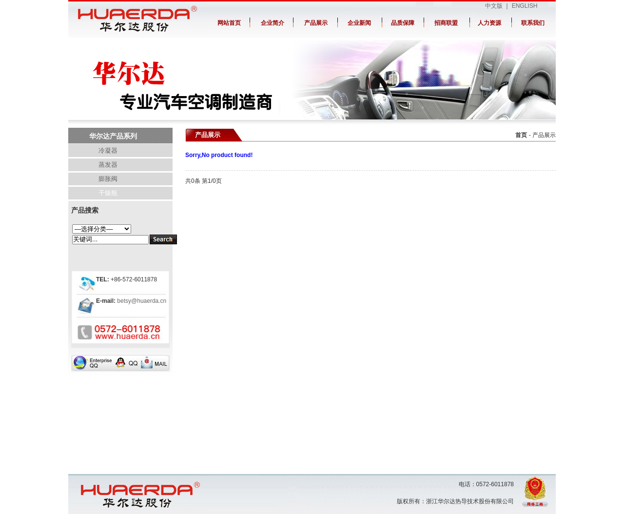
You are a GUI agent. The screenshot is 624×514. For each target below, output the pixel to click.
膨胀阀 (107, 178)
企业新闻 (359, 23)
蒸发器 (107, 164)
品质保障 (402, 23)
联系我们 (533, 23)
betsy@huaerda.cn (141, 300)
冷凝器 (107, 150)
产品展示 (316, 23)
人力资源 (489, 23)
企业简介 (272, 23)
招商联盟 (446, 23)
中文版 (494, 5)
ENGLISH (525, 5)
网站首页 (229, 23)
